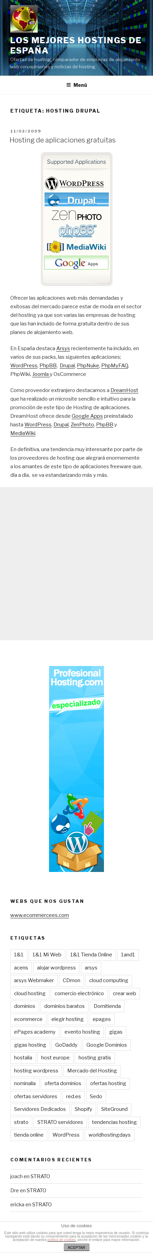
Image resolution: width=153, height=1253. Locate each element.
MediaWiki (22, 433)
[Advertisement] (76, 563)
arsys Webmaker (34, 980)
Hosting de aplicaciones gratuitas (63, 140)
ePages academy (35, 1032)
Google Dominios (106, 1045)
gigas (115, 1032)
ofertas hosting (108, 1083)
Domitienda (107, 1006)
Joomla (41, 374)
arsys (91, 968)
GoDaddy (66, 1045)
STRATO (40, 1176)
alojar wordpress (56, 968)
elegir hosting (67, 1019)
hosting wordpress (36, 1071)
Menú (76, 85)
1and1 (128, 955)
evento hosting (82, 1032)
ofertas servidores (35, 1096)
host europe (55, 1058)
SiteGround (114, 1109)
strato (21, 1122)
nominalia (25, 1083)
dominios (24, 1006)
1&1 (19, 955)
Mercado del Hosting (92, 1071)
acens (21, 968)
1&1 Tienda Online (91, 955)
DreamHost (124, 390)
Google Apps (87, 416)
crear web (124, 993)
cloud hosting (30, 993)
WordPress (23, 366)
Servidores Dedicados (40, 1109)
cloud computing (108, 980)
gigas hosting (30, 1045)
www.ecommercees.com (39, 915)
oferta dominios (63, 1083)
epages (102, 1019)
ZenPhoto (82, 425)
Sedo (96, 1096)
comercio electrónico (79, 993)
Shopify (83, 1109)
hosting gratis (95, 1058)
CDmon (71, 980)
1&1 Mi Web (47, 955)
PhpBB (48, 366)
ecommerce (28, 1019)
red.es (73, 1096)
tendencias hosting (114, 1122)
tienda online (29, 1135)
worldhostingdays (110, 1135)
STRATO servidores (60, 1122)
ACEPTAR (76, 1247)
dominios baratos (64, 1006)
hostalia (23, 1058)
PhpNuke (88, 366)
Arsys (63, 348)
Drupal (67, 366)
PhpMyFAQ (114, 366)
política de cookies (61, 1240)
